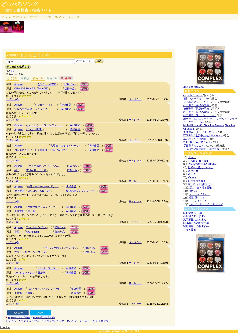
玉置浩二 (19, 293)
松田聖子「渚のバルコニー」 (199, 115)
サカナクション (198, 201)
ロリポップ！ (132, 331)
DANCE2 (43, 88)
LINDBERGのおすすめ (196, 223)
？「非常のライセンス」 (197, 102)
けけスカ (193, 170)
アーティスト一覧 (28, 320)
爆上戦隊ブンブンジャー (80, 190)
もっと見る (189, 229)
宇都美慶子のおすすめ (196, 226)
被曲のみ (38, 78)
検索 (99, 60)
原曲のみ (52, 78)
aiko (16, 170)
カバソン (59, 16)
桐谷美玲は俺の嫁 (193, 86)
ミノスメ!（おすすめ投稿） (95, 320)
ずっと (192, 157)
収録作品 (69, 84)
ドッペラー (135, 99)
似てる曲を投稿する (18, 66)
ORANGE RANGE (24, 88)
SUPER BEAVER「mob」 (198, 142)
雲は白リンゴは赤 (36, 170)
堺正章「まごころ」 (194, 145)
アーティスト (40, 16)
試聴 (84, 84)
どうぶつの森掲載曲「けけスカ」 (202, 149)
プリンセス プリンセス (27, 252)
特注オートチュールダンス (42, 186)
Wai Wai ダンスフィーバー (42, 207)
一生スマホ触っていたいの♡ (42, 166)
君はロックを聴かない (200, 184)
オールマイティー (199, 194)
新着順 (25, 78)
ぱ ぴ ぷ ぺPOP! (47, 84)
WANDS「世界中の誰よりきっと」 (203, 135)
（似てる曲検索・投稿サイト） (28, 10)
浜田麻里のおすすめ (194, 219)
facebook (18, 312)
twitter (40, 312)
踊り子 (192, 174)
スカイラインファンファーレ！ (45, 288)
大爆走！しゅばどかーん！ (65, 145)
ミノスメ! (74, 16)
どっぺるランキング (52, 320)
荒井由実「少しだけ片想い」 (199, 132)
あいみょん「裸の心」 (196, 139)
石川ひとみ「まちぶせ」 (197, 98)
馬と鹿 (31, 211)
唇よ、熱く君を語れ (200, 187)
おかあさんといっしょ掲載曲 (31, 150)
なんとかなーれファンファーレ (44, 125)
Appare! (18, 84)
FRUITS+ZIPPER (198, 160)
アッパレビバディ (36, 227)
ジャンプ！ (41, 109)
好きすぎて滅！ (197, 181)
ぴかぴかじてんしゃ (61, 150)
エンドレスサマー (48, 268)
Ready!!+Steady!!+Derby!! (202, 164)
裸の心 (193, 191)
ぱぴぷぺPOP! (34, 129)
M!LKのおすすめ (192, 212)
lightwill (115, 331)
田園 (30, 293)
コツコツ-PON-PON (38, 190)
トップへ (11, 320)
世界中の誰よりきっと (200, 167)
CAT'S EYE (32, 231)
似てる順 (12, 78)
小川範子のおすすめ (194, 216)
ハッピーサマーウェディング (206, 204)
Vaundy (192, 177)
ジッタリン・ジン (24, 272)
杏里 (16, 231)
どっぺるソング (19, 4)
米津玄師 (19, 211)
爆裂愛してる (197, 197)
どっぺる (14, 16)
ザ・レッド (135, 119)
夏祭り (41, 272)
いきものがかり (23, 109)
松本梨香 (19, 190)
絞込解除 (66, 78)
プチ (12, 71)
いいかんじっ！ (44, 104)
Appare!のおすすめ (44, 317)
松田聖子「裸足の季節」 (197, 105)
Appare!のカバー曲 (19, 317)
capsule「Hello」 (193, 95)
